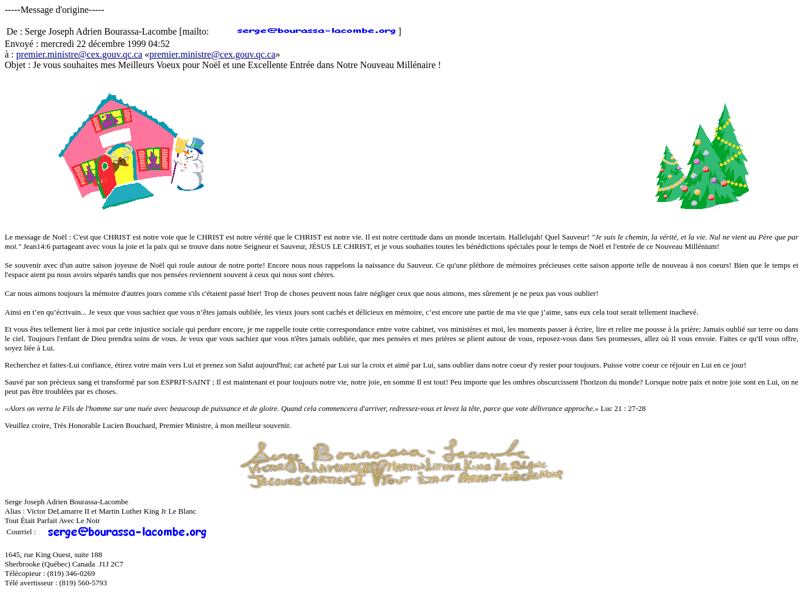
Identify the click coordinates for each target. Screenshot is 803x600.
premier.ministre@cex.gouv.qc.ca (79, 54)
